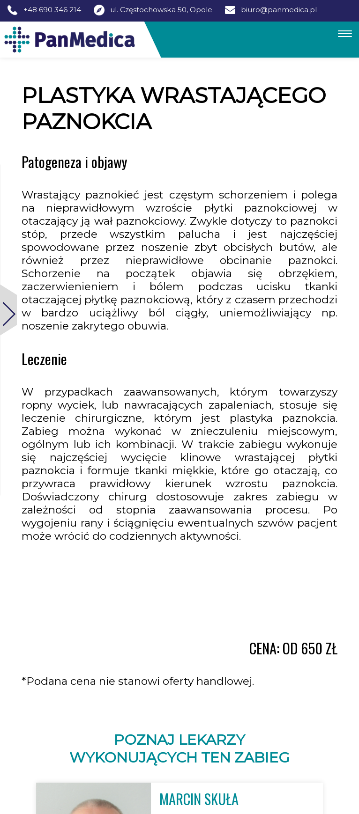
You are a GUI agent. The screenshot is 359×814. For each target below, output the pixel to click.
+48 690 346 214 (52, 9)
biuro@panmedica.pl (279, 9)
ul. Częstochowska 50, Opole (161, 9)
